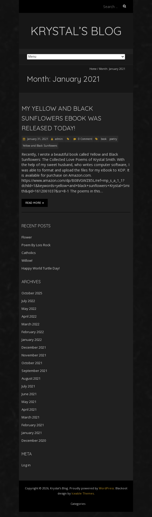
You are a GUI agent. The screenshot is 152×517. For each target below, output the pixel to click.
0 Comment (85, 139)
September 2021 (34, 370)
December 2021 (34, 347)
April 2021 (29, 409)
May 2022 (29, 308)
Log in (26, 465)
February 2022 (33, 331)
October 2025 (32, 293)
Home (92, 69)
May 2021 (29, 401)
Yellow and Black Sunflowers (40, 145)
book (104, 139)
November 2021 (34, 355)
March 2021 (30, 417)
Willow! (27, 260)
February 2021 (33, 425)
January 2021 (32, 432)
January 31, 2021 (37, 139)
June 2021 (29, 394)
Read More (34, 202)
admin (59, 139)
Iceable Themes (83, 493)
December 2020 (34, 440)
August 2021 (31, 378)
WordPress (106, 488)
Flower (27, 237)
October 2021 (32, 363)
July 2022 (28, 300)
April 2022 (29, 316)
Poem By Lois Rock (36, 245)
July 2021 (28, 386)
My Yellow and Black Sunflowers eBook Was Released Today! (61, 118)
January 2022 (32, 339)
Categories (78, 504)
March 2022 (30, 324)
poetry (113, 139)
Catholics (29, 252)
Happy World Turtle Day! (41, 268)
